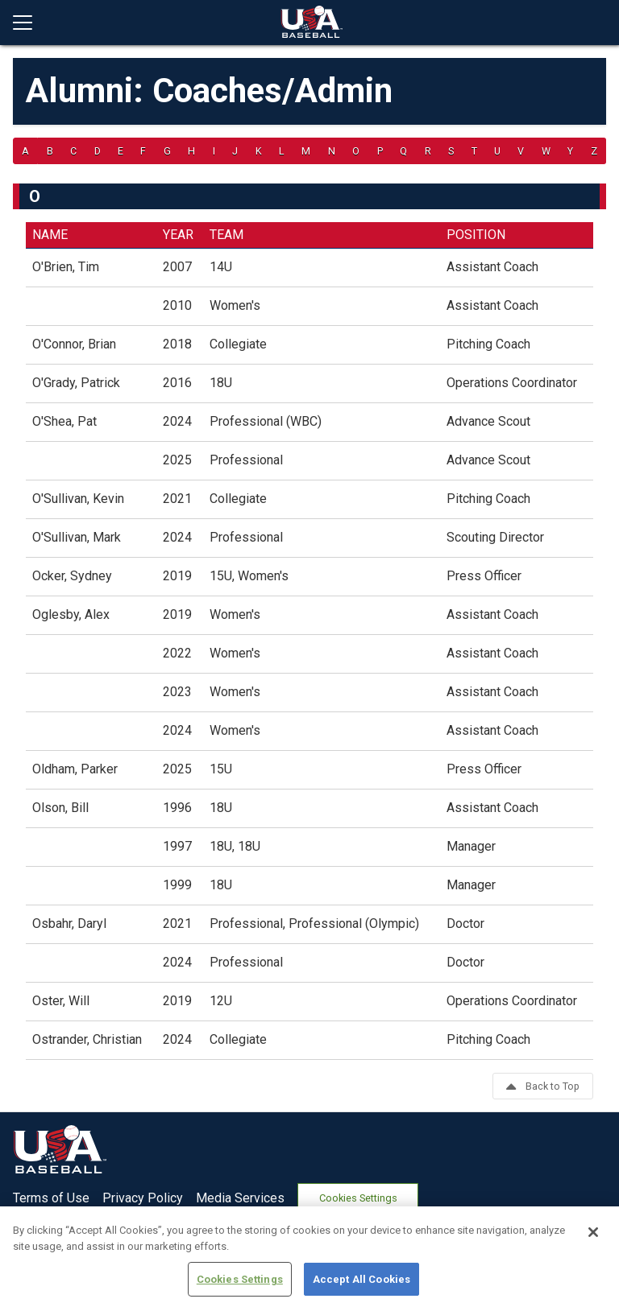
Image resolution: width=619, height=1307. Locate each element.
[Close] (593, 1286)
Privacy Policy (142, 1198)
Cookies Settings (358, 1198)
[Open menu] (29, 22)
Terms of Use (51, 1198)
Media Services (240, 1198)
